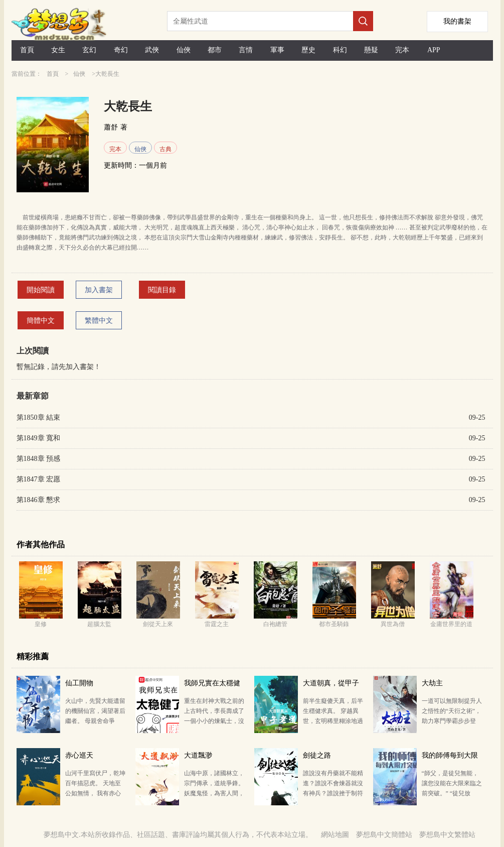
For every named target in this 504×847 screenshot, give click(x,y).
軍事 (277, 50)
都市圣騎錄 (334, 624)
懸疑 (371, 50)
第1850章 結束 (39, 417)
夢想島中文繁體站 (447, 834)
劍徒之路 (317, 755)
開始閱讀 (41, 290)
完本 (402, 50)
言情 (246, 50)
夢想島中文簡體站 (384, 834)
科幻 (340, 50)
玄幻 (89, 50)
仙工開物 (79, 683)
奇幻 (121, 50)
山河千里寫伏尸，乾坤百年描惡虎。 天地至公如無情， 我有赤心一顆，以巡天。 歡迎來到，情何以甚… (95, 793)
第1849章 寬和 (39, 438)
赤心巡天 (79, 755)
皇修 (41, 624)
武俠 (152, 50)
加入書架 (99, 290)
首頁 (27, 50)
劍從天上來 (158, 624)
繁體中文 (99, 320)
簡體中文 (41, 320)
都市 (215, 50)
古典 (165, 149)
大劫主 (432, 683)
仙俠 (184, 50)
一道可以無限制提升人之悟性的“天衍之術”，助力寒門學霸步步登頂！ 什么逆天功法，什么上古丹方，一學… (452, 721)
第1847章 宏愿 (39, 479)
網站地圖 (335, 834)
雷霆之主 (217, 624)
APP (433, 50)
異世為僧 (393, 624)
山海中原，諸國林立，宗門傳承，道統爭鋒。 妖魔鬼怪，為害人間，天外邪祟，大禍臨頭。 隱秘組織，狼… (214, 793)
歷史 (308, 50)
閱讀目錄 (162, 290)
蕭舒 (111, 127)
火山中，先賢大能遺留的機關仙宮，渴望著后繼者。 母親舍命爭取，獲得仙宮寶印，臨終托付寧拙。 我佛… (95, 721)
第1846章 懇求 (39, 500)
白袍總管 (275, 624)
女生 (58, 50)
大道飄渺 (198, 755)
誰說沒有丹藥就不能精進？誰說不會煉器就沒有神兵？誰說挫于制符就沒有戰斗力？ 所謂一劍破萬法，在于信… (333, 793)
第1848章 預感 (39, 458)
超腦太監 (99, 624)
